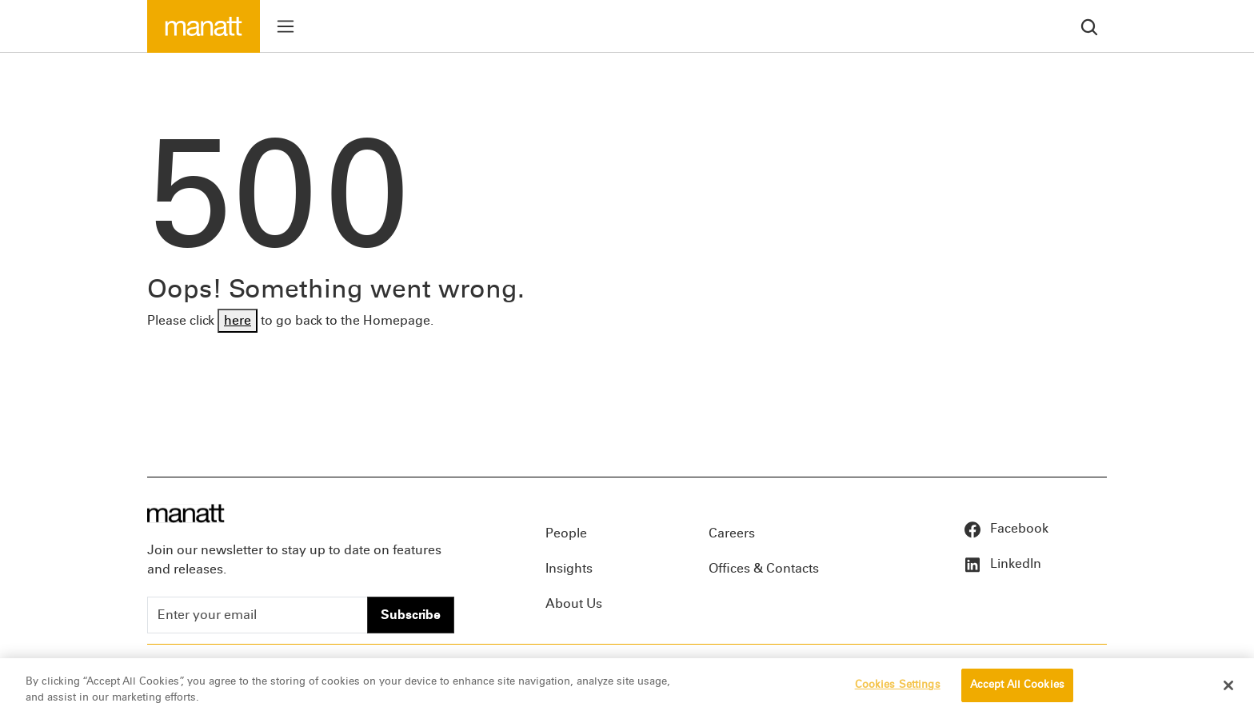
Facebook (1005, 528)
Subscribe (411, 614)
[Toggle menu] (285, 26)
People (566, 533)
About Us (573, 603)
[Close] (1228, 685)
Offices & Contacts (764, 568)
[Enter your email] (257, 615)
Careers (732, 533)
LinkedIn (1002, 563)
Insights (569, 568)
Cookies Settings (897, 685)
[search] (1089, 26)
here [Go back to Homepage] (237, 320)
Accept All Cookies (1017, 685)
